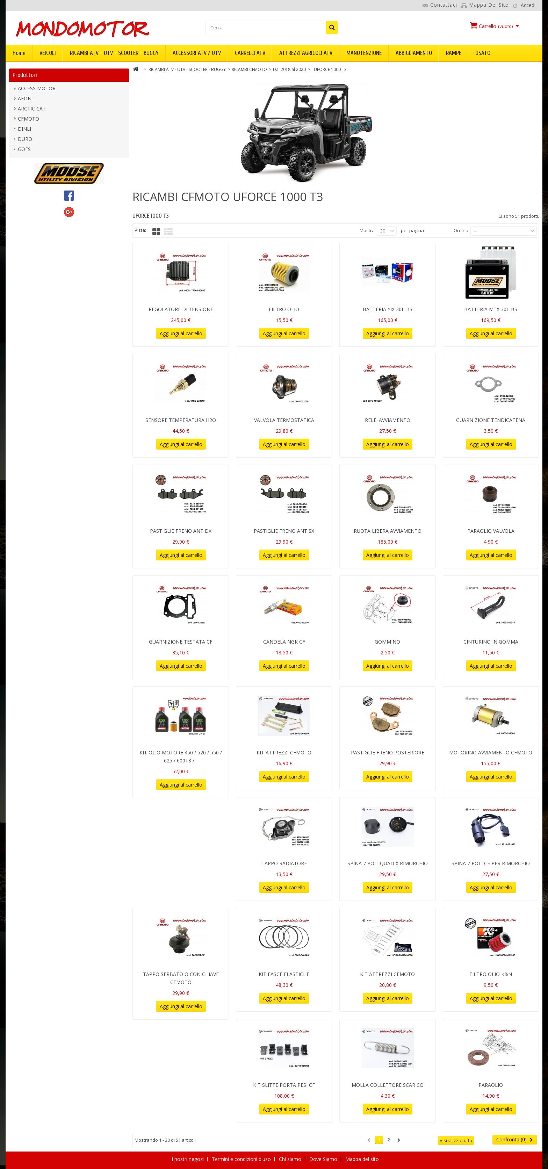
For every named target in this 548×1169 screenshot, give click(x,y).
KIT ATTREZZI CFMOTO (284, 752)
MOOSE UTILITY (36, 201)
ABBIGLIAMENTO (414, 53)
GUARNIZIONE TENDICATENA (490, 420)
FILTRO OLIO (284, 309)
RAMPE (453, 53)
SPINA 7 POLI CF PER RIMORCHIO (491, 863)
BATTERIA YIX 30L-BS (387, 309)
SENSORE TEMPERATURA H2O (180, 420)
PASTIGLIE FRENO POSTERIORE (387, 752)
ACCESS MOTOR (37, 90)
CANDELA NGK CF (284, 641)
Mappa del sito (489, 4)
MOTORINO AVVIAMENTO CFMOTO (490, 752)
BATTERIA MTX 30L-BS (490, 309)
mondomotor (33, 191)
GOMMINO (387, 641)
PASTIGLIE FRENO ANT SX (284, 531)
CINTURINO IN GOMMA (490, 641)
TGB (23, 232)
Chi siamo (291, 1159)
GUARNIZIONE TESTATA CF (180, 641)
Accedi (528, 5)
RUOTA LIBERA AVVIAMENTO (387, 531)
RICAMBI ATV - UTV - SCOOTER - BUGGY (114, 53)
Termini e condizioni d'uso (242, 1159)
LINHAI (26, 181)
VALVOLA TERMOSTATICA (284, 420)
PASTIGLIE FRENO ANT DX (180, 531)
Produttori (25, 75)
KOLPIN (27, 171)
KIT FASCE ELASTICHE (284, 974)
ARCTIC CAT (32, 110)
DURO (25, 140)
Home (19, 53)
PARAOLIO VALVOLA (490, 531)
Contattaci (443, 4)
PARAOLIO (490, 1085)
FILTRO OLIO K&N (490, 974)
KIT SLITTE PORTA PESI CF (284, 1085)
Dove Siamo (324, 1159)
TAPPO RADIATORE (284, 863)
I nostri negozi (188, 1159)
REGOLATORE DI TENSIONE (181, 309)
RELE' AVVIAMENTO (387, 420)
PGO (23, 211)
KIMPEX (27, 161)
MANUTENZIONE (364, 53)
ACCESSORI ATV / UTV (197, 53)
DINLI (24, 130)
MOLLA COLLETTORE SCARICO (388, 1085)
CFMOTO (28, 120)
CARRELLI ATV (250, 53)
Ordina (461, 230)
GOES (24, 151)
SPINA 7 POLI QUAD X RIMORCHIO (387, 863)
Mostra (367, 230)
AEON (24, 100)
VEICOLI (47, 53)
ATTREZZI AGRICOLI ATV (305, 53)
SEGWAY (27, 221)
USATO (482, 53)
